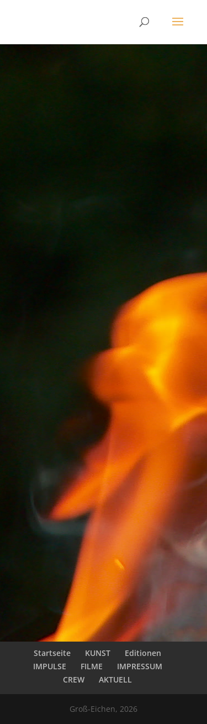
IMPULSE (49, 666)
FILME (92, 666)
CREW (73, 679)
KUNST (97, 653)
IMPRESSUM (139, 666)
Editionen (143, 653)
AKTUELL (115, 679)
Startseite (52, 653)
